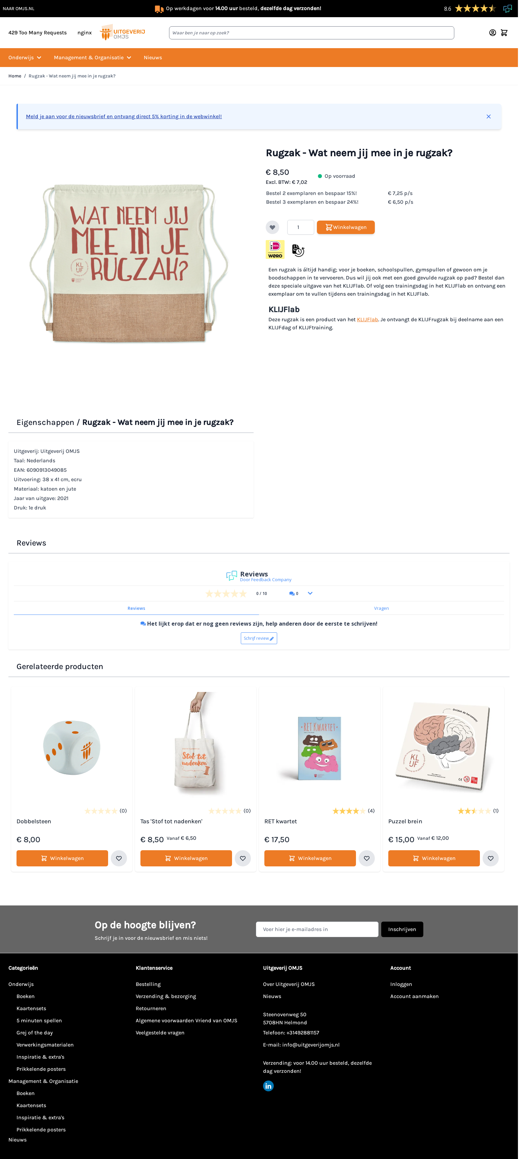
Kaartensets (31, 1008)
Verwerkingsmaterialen (45, 1044)
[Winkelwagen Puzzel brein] (434, 858)
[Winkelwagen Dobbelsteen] (62, 858)
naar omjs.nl (18, 8)
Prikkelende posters (41, 1069)
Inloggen (401, 984)
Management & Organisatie (93, 58)
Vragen (381, 608)
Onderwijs (25, 58)
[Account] (492, 32)
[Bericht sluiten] (488, 116)
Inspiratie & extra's (40, 1057)
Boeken (26, 996)
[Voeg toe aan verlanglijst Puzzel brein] (491, 858)
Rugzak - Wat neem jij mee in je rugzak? (72, 76)
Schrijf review (256, 638)
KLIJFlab (367, 319)
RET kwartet (280, 821)
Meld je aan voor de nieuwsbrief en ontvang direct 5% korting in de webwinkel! (124, 116)
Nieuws (153, 57)
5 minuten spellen (39, 1020)
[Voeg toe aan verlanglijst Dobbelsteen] (119, 858)
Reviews (136, 608)
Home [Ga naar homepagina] (14, 76)
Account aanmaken (414, 996)
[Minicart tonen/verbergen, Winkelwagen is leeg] (504, 32)
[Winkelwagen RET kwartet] (310, 858)
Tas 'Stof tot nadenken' (171, 821)
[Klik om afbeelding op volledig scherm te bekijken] (130, 265)
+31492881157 (303, 1032)
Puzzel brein (405, 821)
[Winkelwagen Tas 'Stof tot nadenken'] (186, 858)
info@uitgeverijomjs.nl (311, 1044)
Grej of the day (35, 1032)
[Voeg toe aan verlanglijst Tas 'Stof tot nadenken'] (243, 858)
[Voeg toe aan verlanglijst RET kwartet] (367, 858)
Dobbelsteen (34, 821)
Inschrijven (402, 929)
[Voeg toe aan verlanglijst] (272, 227)
